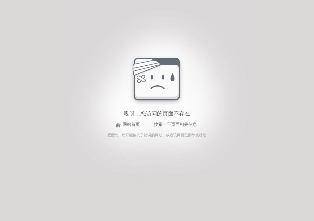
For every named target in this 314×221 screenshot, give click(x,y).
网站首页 (131, 124)
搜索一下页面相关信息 (175, 124)
